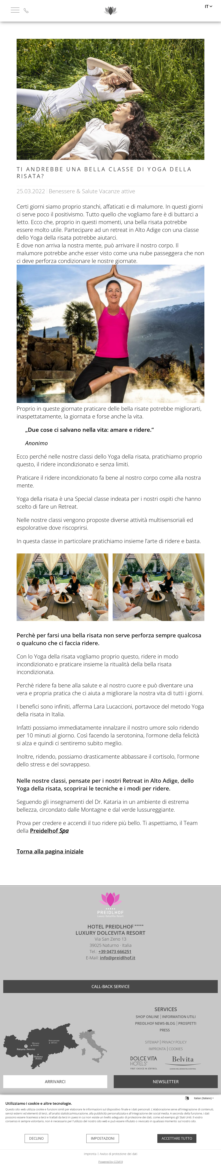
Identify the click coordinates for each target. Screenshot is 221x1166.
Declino (36, 1138)
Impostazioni (102, 1138)
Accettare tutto (177, 1138)
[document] (110, 1117)
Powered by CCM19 (110, 1162)
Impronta (90, 1154)
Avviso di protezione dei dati (118, 1154)
